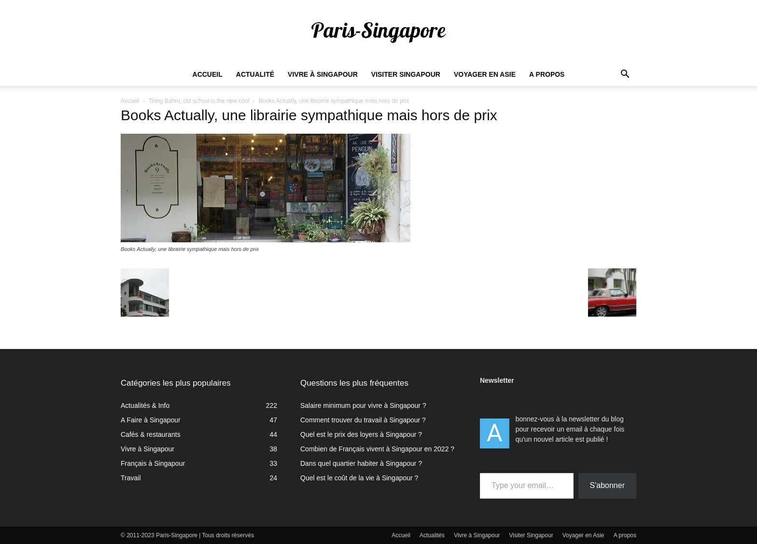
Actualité (255, 74)
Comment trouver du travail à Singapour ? (363, 420)
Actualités (432, 535)
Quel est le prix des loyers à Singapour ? (361, 434)
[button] (624, 75)
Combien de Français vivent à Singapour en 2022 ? (377, 449)
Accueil (208, 74)
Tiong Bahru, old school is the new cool (199, 101)
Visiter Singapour (405, 74)
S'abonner (607, 485)
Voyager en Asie (485, 74)
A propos (546, 74)
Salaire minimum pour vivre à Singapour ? (363, 405)
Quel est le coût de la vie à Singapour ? (359, 478)
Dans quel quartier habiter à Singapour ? (361, 463)
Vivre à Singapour (323, 74)
